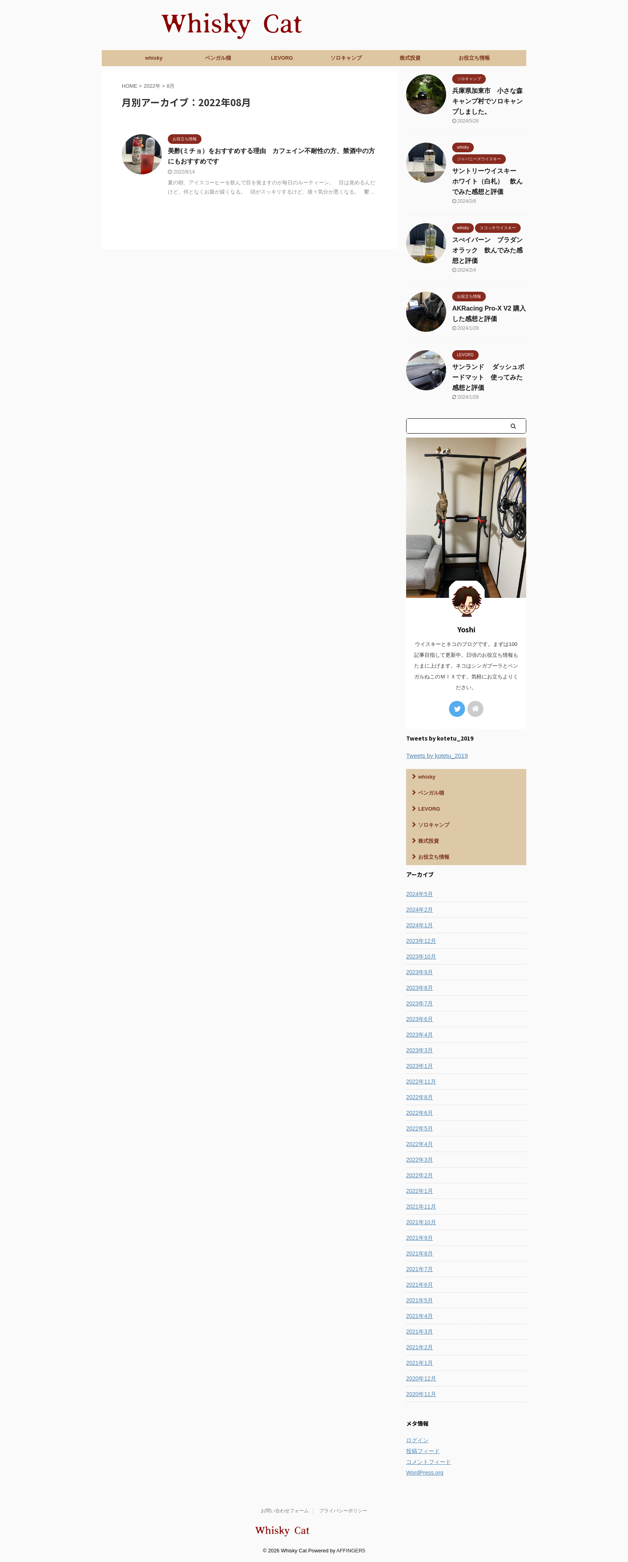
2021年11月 (421, 1206)
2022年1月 (419, 1191)
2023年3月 (419, 1050)
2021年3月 (419, 1331)
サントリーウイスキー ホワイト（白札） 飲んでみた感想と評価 (487, 181)
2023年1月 (419, 1066)
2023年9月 (419, 972)
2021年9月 (419, 1238)
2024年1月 (419, 925)
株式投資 (410, 58)
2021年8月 (419, 1253)
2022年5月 (419, 1128)
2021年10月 (421, 1222)
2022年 (152, 86)
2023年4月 (419, 1034)
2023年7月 (419, 1003)
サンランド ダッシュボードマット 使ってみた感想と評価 (488, 377)
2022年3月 (419, 1159)
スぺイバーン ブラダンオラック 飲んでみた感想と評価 (487, 250)
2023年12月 (421, 941)
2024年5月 (419, 894)
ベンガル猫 (218, 58)
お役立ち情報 (474, 58)
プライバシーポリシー (343, 1511)
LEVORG (282, 58)
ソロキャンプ (346, 58)
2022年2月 (419, 1175)
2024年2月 (419, 909)
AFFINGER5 (350, 1551)
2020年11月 (421, 1394)
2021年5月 (419, 1300)
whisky (153, 58)
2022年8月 (419, 1097)
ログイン (417, 1440)
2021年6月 (419, 1284)
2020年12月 (421, 1378)
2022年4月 (419, 1144)
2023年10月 (421, 956)
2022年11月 (421, 1081)
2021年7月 (419, 1269)
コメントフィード (428, 1462)
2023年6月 (419, 1019)
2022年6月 (419, 1113)
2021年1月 (419, 1363)
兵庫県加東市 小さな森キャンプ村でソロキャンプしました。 (487, 101)
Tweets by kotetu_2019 (437, 755)
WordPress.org (424, 1472)
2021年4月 (419, 1316)
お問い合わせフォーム (285, 1511)
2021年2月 (419, 1347)
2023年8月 (419, 988)
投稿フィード (423, 1451)
